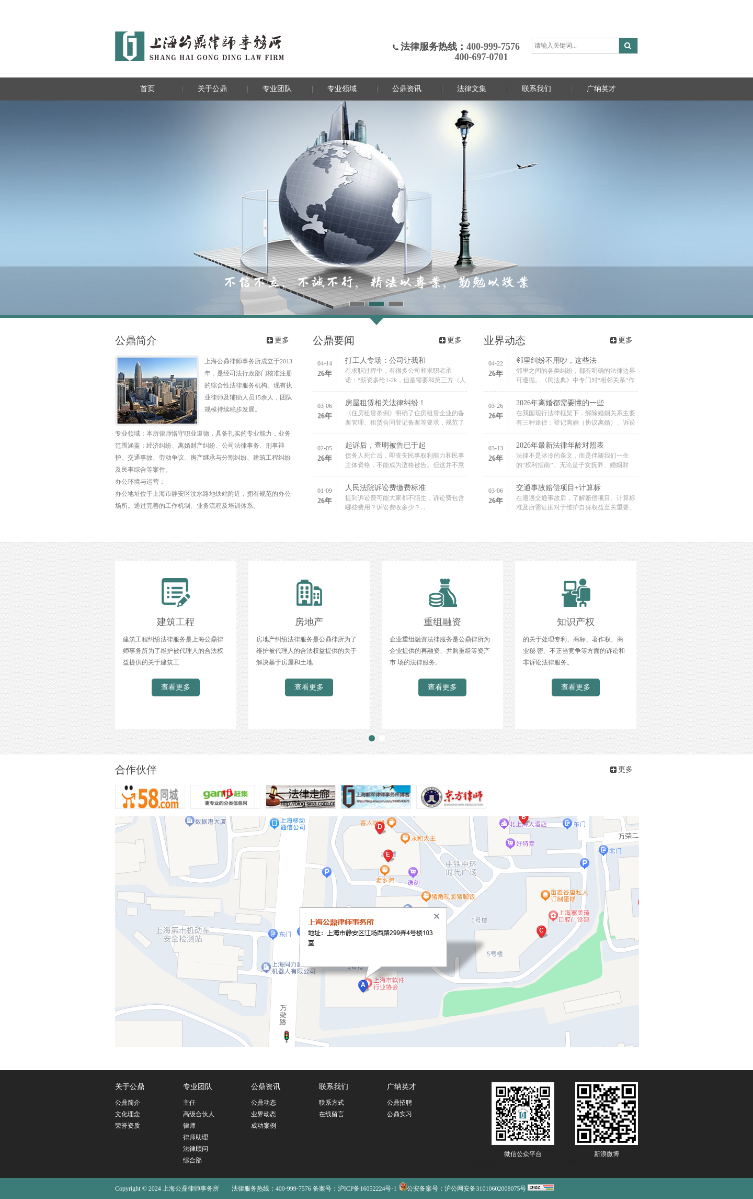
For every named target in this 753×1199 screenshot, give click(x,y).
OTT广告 (511, 1163)
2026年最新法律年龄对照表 (560, 445)
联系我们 (536, 89)
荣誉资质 (127, 1125)
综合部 (192, 1160)
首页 (147, 89)
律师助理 (195, 1137)
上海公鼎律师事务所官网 (199, 46)
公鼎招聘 (399, 1102)
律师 (189, 1125)
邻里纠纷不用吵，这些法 (556, 360)
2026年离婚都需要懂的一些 (560, 403)
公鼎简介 (127, 1102)
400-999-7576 (493, 46)
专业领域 (342, 89)
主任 (189, 1102)
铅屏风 (569, 1163)
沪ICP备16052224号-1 (367, 1188)
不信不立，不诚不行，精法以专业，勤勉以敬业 (376, 208)
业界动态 (263, 1114)
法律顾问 (195, 1148)
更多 (282, 340)
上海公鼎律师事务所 (191, 1188)
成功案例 (263, 1125)
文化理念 (127, 1114)
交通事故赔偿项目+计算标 (558, 488)
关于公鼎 (212, 89)
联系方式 (331, 1102)
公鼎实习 (399, 1114)
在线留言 (331, 1114)
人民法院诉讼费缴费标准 (385, 488)
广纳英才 (601, 89)
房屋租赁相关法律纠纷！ (385, 403)
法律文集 (471, 89)
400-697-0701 (454, 57)
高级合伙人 (198, 1114)
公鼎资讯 (406, 89)
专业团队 (277, 89)
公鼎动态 (263, 1102)
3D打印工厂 (542, 1163)
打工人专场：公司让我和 (385, 360)
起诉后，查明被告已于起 (385, 445)
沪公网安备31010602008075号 (485, 1188)
